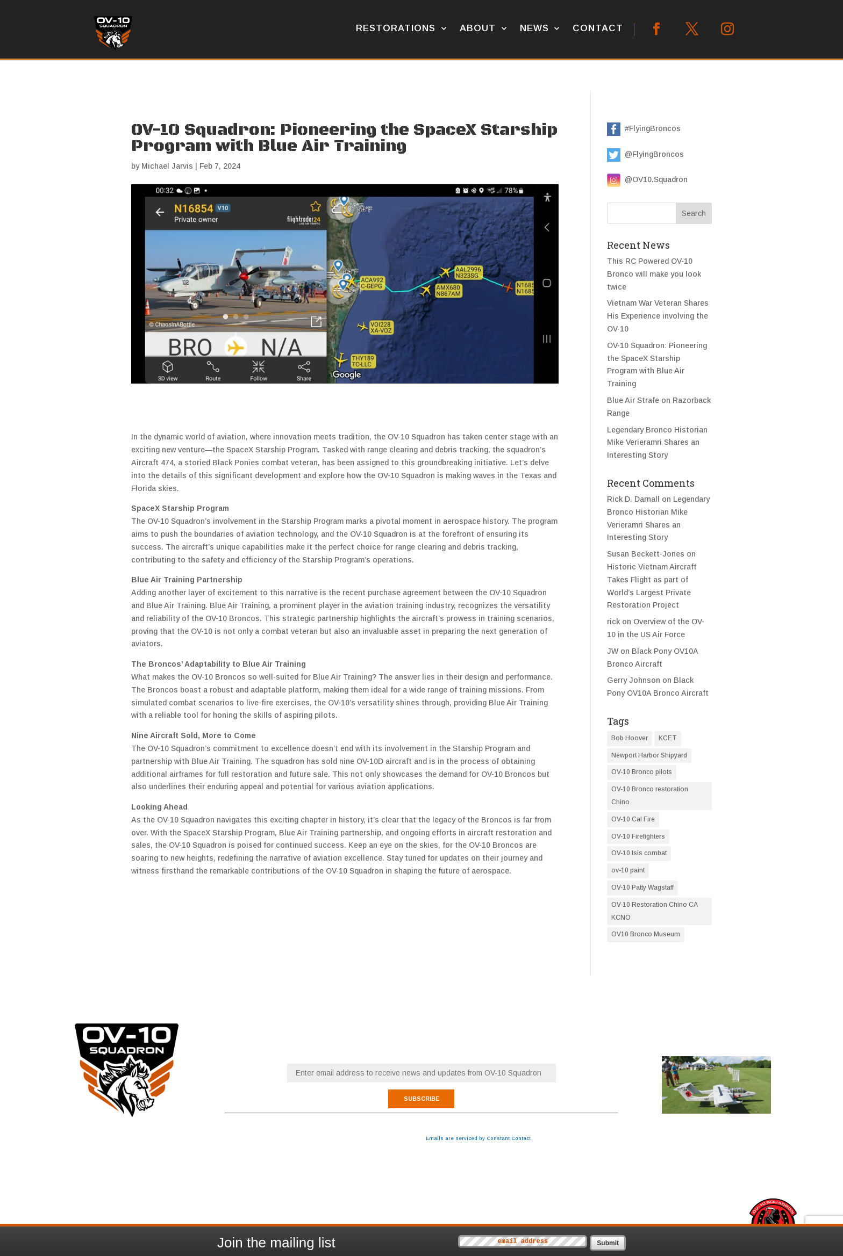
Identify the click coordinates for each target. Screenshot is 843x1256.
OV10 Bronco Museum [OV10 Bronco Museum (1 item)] (645, 934)
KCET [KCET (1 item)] (668, 738)
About (478, 28)
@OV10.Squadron (654, 179)
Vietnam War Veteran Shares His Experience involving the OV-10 (658, 316)
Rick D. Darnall (633, 499)
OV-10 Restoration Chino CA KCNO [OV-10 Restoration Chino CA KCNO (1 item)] (654, 911)
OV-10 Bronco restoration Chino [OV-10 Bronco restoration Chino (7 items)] (649, 795)
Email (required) (421, 1056)
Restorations (395, 28)
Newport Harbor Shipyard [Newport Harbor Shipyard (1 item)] (649, 755)
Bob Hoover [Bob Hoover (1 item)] (629, 738)
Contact (598, 28)
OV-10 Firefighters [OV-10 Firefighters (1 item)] (638, 836)
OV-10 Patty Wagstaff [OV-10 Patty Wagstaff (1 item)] (642, 887)
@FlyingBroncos (652, 154)
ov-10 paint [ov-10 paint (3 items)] (628, 870)
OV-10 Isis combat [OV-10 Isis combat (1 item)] (639, 853)
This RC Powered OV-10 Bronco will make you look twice (654, 274)
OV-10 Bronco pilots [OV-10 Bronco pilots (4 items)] (641, 772)
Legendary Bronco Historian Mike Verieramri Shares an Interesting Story (657, 442)
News (534, 28)
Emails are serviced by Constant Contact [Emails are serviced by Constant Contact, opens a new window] (478, 1138)
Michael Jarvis (167, 166)
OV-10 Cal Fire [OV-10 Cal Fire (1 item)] (633, 819)
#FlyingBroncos (650, 128)
